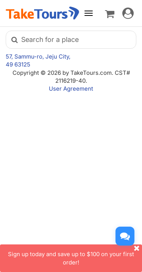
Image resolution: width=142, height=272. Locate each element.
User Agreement (71, 88)
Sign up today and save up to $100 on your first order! (75, 255)
